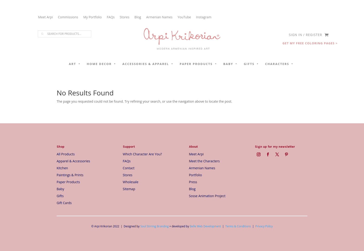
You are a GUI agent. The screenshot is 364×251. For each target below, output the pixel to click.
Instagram (203, 17)
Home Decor (102, 63)
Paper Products (199, 63)
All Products (66, 154)
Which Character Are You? (142, 154)
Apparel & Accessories (73, 161)
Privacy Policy (264, 226)
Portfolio (195, 175)
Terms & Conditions (238, 226)
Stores (124, 17)
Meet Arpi (45, 17)
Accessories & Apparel (148, 63)
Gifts (251, 63)
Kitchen (62, 168)
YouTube (184, 17)
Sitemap (129, 189)
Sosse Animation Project (207, 196)
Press (193, 182)
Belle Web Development (205, 226)
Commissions (68, 17)
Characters (279, 63)
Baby (230, 63)
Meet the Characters (204, 161)
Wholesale (130, 182)
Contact (128, 168)
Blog (137, 17)
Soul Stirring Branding (154, 226)
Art (75, 63)
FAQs (111, 17)
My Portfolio (92, 17)
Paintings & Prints (70, 175)
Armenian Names (159, 17)
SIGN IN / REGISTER (305, 35)
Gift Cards (64, 203)
